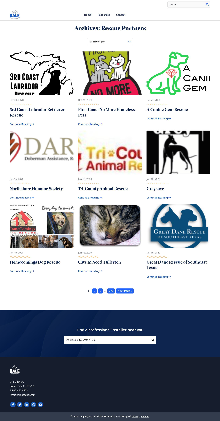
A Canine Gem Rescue (167, 109)
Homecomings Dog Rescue (35, 262)
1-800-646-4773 (19, 390)
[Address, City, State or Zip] (110, 340)
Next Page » (125, 291)
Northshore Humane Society (36, 188)
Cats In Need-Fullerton (99, 262)
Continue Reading (22, 124)
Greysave (155, 188)
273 (111, 291)
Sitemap (145, 416)
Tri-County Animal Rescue (103, 188)
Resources (103, 15)
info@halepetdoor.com (22, 395)
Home (87, 15)
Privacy (135, 416)
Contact (120, 15)
